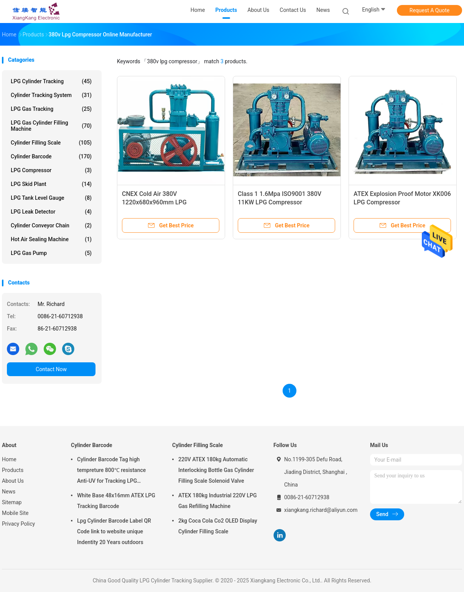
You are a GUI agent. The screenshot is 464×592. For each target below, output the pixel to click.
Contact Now (51, 369)
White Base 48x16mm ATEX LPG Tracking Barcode (116, 500)
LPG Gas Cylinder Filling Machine (51, 126)
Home (9, 459)
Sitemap (11, 502)
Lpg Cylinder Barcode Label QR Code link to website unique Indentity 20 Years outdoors (114, 531)
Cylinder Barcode (51, 156)
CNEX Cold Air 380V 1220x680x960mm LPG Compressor (154, 202)
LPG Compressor (51, 170)
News (8, 491)
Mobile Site (15, 513)
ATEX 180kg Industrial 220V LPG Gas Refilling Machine (217, 500)
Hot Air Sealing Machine (51, 239)
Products (12, 470)
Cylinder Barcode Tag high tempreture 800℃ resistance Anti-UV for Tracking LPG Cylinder (111, 471)
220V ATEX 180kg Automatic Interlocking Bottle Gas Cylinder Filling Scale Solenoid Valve (216, 470)
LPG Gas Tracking (51, 109)
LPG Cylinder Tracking (51, 81)
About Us (13, 481)
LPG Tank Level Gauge (51, 198)
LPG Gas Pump (51, 253)
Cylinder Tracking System (51, 95)
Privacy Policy (18, 524)
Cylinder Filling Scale (51, 142)
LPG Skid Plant (51, 184)
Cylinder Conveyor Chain (51, 225)
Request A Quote (429, 10)
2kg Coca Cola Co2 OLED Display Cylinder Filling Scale (217, 526)
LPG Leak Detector (51, 211)
